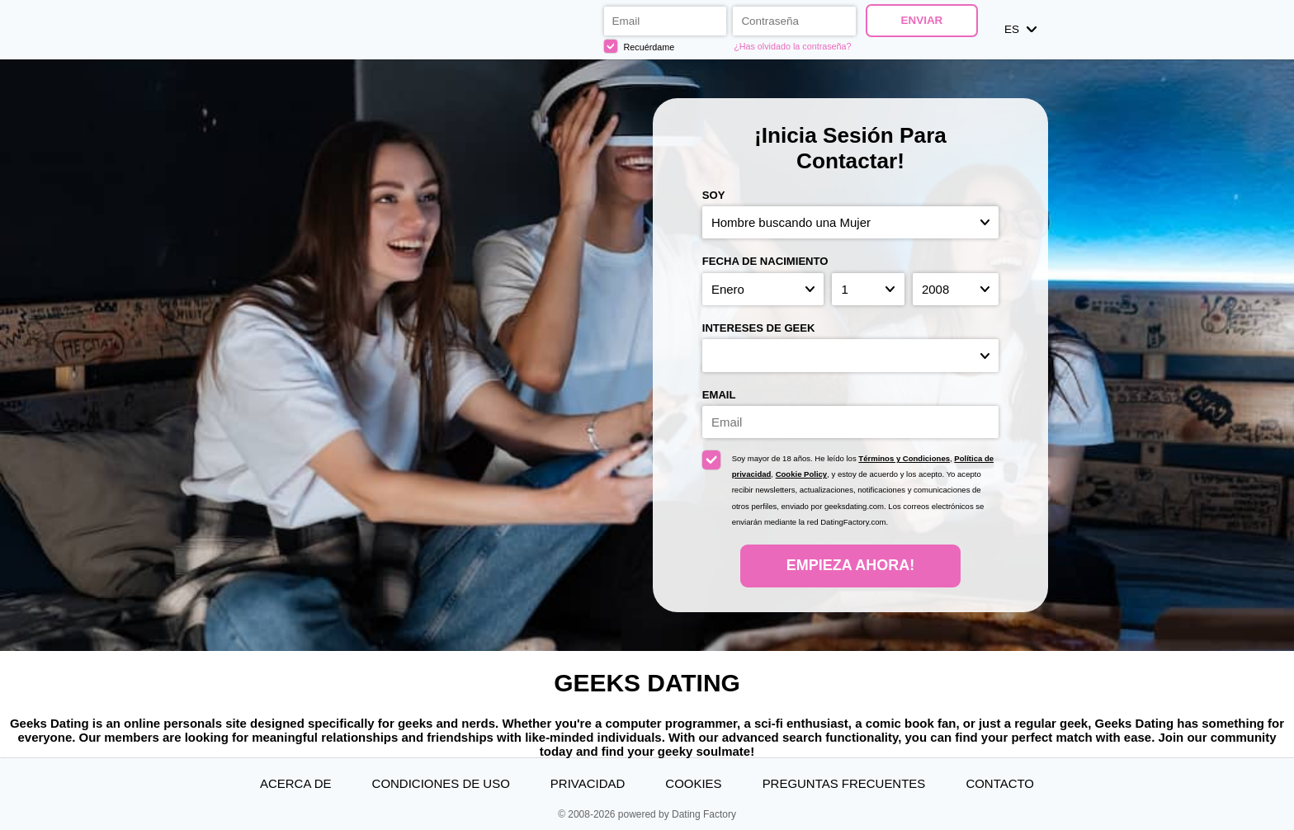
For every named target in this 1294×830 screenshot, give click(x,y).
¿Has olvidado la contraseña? (792, 46)
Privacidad (587, 783)
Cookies (693, 783)
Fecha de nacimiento (765, 261)
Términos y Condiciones (904, 458)
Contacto (1000, 783)
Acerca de (296, 783)
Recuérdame (639, 46)
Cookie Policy (802, 474)
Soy (713, 195)
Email (719, 395)
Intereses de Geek (758, 328)
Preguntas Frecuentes (844, 783)
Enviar (921, 20)
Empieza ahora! (850, 565)
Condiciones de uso (441, 783)
